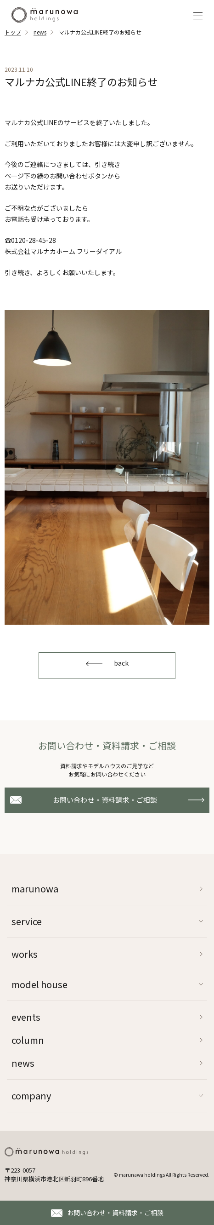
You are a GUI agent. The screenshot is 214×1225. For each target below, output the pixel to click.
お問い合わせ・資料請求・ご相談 (115, 1212)
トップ (13, 32)
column (27, 1040)
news (40, 32)
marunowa (34, 888)
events (25, 1017)
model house (39, 984)
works (24, 953)
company (31, 1095)
